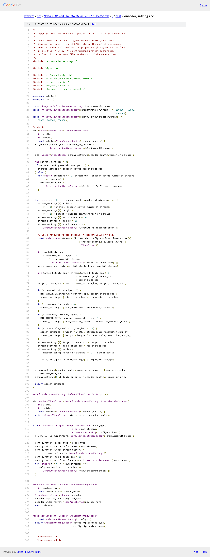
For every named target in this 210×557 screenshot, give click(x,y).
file (92, 24)
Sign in (203, 5)
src (39, 16)
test (118, 16)
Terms (38, 551)
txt (196, 551)
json (204, 551)
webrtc (29, 16)
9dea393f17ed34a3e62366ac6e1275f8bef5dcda (76, 16)
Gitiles (20, 551)
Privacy (29, 551)
